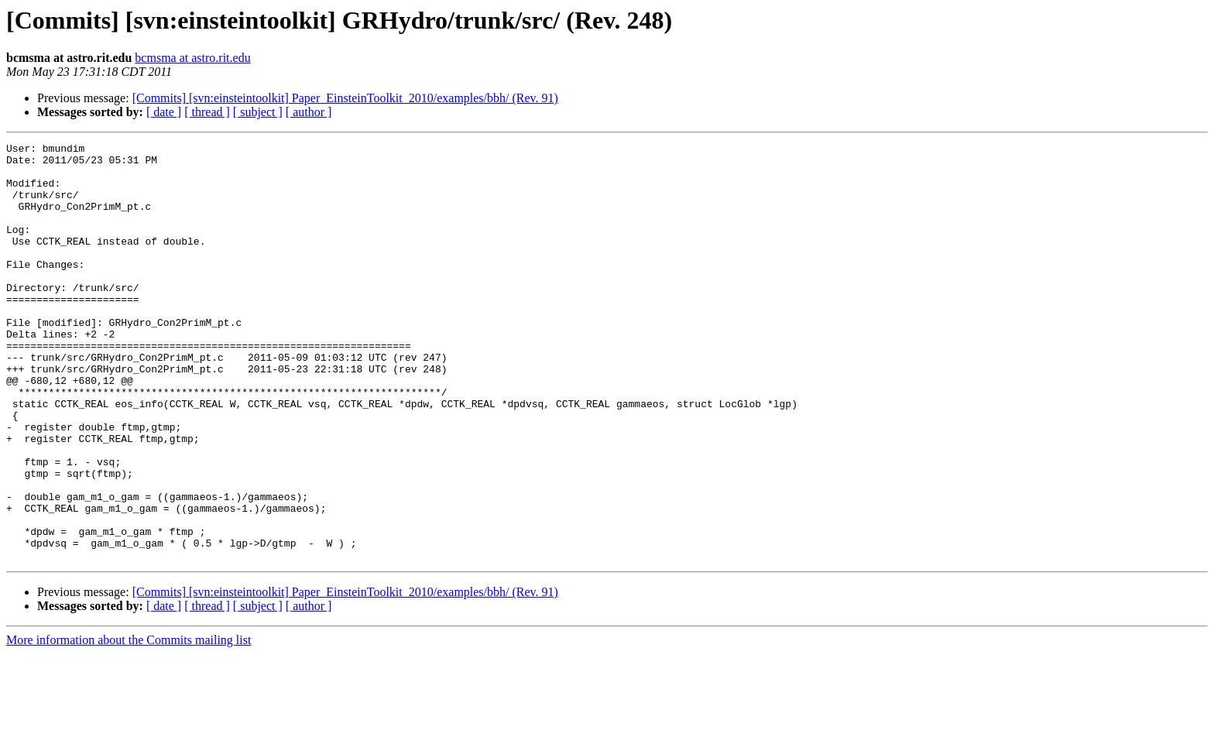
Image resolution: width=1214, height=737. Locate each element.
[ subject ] (258, 111)
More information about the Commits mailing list (128, 723)
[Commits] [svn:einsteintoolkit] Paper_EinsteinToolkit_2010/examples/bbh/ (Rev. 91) (345, 98)
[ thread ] (207, 111)
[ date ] (163, 111)
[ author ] (309, 111)
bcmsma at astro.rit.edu (192, 57)
